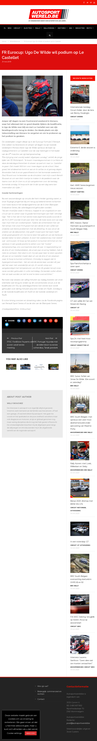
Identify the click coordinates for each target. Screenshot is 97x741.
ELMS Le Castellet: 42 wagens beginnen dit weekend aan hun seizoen (39, 376)
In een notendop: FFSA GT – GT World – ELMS (11, 375)
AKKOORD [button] (30, 733)
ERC (85, 470)
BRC (72, 232)
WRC (10, 28)
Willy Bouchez (15, 403)
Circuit (17, 28)
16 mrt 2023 (74, 119)
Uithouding (75, 511)
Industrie (80, 28)
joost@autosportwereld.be (78, 723)
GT (78, 307)
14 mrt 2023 (74, 388)
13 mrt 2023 (74, 629)
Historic (62, 28)
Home (4, 41)
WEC (79, 626)
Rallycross (49, 28)
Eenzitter (81, 345)
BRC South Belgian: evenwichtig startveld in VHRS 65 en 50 (80, 579)
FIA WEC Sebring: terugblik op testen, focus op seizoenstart (82, 620)
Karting (80, 192)
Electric (28, 28)
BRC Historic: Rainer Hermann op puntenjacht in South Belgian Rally (82, 226)
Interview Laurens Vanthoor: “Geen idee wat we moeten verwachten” (81, 660)
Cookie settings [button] (14, 733)
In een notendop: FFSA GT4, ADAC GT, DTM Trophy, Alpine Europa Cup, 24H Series (53, 378)
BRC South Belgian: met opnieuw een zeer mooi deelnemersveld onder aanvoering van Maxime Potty (81, 423)
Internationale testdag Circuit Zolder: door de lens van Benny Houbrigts (82, 110)
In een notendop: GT (79, 542)
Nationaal (81, 507)
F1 (5, 28)
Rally (37, 28)
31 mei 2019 (6, 62)
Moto (89, 28)
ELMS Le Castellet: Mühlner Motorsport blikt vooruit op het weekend (24, 377)
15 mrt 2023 (74, 157)
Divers (80, 117)
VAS (70, 28)
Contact (40, 699)
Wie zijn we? (42, 686)
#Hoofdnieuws (15, 41)
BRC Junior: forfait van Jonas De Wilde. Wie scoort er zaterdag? (82, 379)
